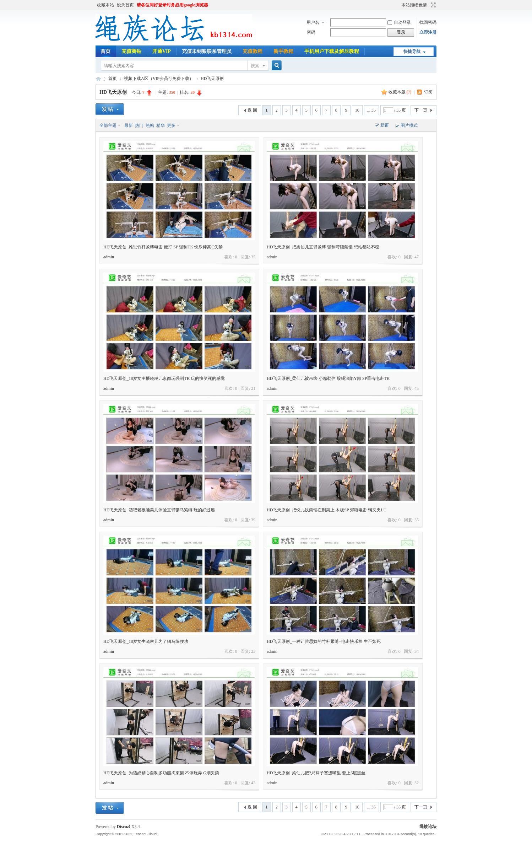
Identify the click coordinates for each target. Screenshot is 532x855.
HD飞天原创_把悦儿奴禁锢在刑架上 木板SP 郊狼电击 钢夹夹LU (326, 509)
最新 (128, 125)
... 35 (371, 110)
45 (416, 388)
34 (416, 651)
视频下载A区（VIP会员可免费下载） (159, 78)
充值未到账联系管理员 (207, 51)
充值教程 (252, 51)
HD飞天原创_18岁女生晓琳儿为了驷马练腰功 (145, 641)
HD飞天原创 (212, 78)
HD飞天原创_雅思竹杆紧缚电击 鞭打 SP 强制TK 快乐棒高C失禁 (163, 246)
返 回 (252, 110)
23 (253, 651)
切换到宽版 (432, 5)
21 (253, 388)
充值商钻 (131, 51)
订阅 (428, 92)
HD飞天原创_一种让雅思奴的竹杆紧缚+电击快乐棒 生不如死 (324, 641)
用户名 (312, 22)
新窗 (384, 125)
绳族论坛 (98, 79)
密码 (311, 32)
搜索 (255, 65)
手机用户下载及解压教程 (331, 51)
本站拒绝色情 (414, 4)
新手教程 (283, 51)
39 (253, 519)
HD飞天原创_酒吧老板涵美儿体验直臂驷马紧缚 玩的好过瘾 (159, 509)
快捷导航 (411, 51)
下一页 (420, 110)
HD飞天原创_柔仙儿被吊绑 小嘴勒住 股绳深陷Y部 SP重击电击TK (328, 378)
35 (253, 256)
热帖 (150, 125)
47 (416, 256)
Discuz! (123, 826)
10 (357, 110)
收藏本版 (400, 92)
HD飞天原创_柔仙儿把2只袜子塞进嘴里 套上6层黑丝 (316, 772)
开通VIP (161, 51)
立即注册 (427, 32)
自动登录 (399, 22)
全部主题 (107, 125)
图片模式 (409, 125)
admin (108, 256)
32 (416, 782)
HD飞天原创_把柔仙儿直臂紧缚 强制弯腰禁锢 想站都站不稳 (323, 246)
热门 (139, 125)
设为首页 (125, 4)
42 (253, 782)
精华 (160, 125)
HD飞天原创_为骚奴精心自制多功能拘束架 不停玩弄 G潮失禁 (161, 772)
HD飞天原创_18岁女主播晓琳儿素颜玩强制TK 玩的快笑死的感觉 (164, 378)
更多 (171, 125)
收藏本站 (105, 4)
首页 (105, 51)
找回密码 (427, 22)
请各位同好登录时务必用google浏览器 (172, 4)
